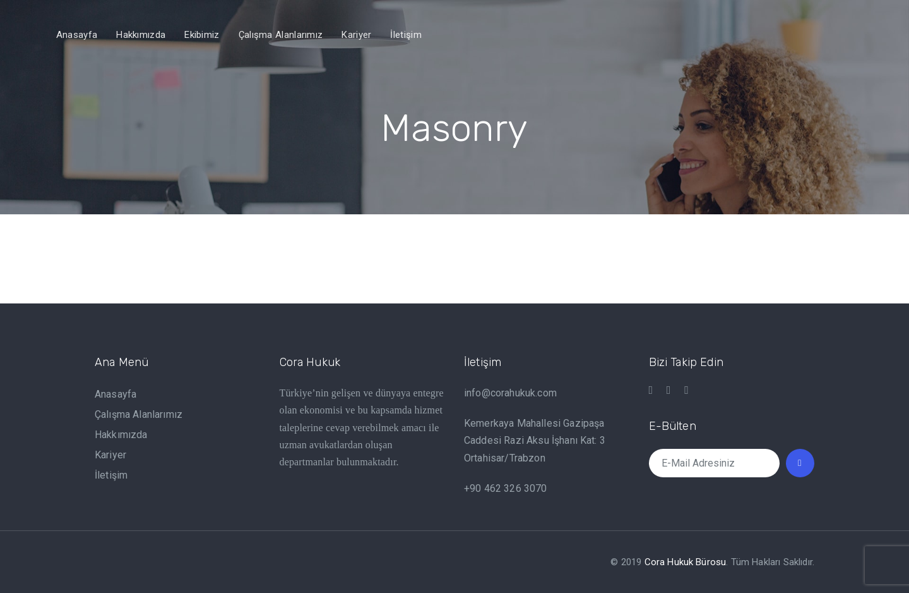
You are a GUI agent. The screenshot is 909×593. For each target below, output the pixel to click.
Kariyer (110, 455)
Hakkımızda (121, 435)
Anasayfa (115, 394)
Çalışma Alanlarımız (138, 414)
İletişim (111, 475)
